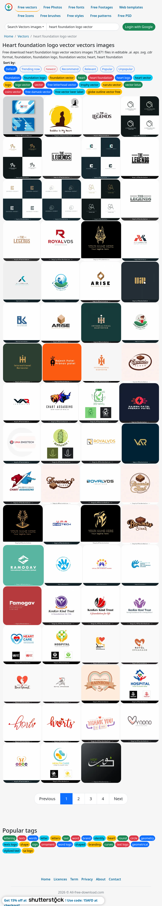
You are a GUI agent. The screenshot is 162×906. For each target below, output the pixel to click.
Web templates (131, 7)
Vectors (23, 36)
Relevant (90, 69)
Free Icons (26, 16)
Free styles (75, 16)
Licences (60, 879)
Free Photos (52, 7)
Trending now (31, 69)
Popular (107, 69)
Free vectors (27, 7)
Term (74, 879)
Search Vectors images (24, 27)
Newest (51, 69)
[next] (118, 798)
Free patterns (100, 16)
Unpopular (125, 69)
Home (8, 36)
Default (11, 69)
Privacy (87, 879)
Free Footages (102, 7)
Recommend (70, 69)
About (100, 879)
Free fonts (76, 7)
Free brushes (50, 16)
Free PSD (125, 16)
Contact (115, 879)
